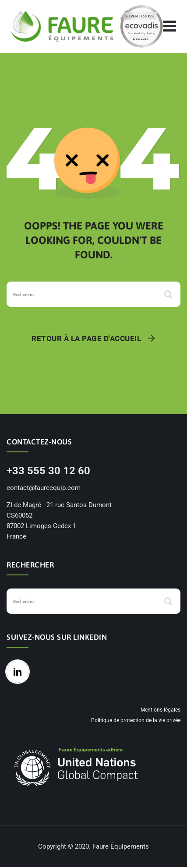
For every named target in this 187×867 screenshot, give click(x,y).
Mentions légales (160, 710)
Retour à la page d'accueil (86, 338)
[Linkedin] (20, 672)
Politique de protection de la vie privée (135, 720)
